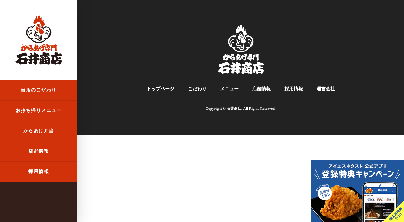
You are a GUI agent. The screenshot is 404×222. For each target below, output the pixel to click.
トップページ (160, 88)
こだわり (197, 88)
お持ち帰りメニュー (39, 110)
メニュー (229, 88)
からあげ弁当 (38, 130)
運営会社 (326, 88)
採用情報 (38, 171)
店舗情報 (38, 151)
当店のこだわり (39, 90)
